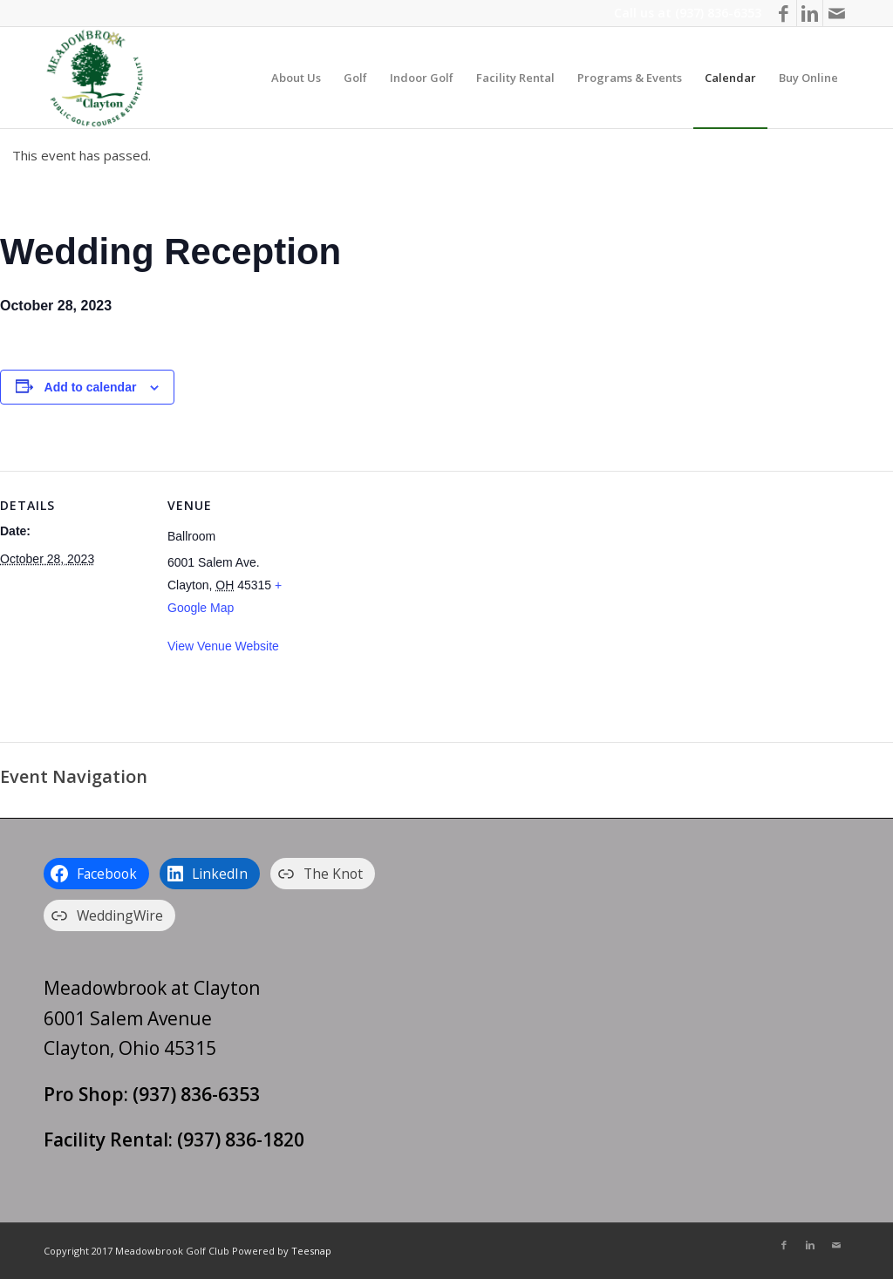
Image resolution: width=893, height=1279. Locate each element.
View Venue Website (223, 646)
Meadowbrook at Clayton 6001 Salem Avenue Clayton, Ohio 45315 (152, 1018)
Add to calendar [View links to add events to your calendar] (90, 387)
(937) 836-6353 (718, 12)
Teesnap (311, 1250)
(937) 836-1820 (240, 1139)
